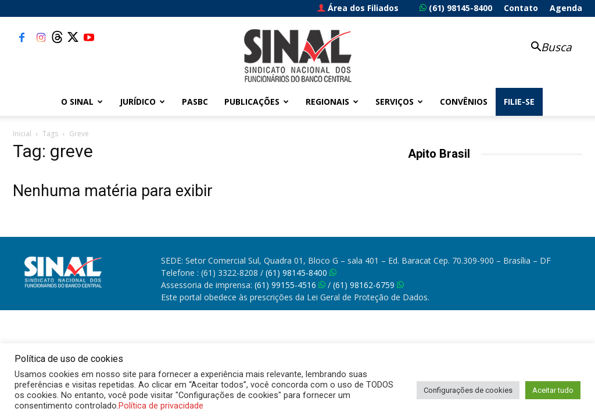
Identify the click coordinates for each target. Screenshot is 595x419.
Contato (521, 7)
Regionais (332, 101)
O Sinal (82, 101)
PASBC (195, 101)
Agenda (566, 7)
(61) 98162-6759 (368, 284)
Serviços (399, 101)
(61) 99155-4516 (290, 284)
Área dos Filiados (358, 7)
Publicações (256, 101)
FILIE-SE (519, 101)
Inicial (22, 134)
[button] (545, 48)
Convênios (464, 101)
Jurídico (142, 101)
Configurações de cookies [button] (468, 390)
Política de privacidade (161, 405)
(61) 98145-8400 (456, 7)
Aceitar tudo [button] (553, 390)
